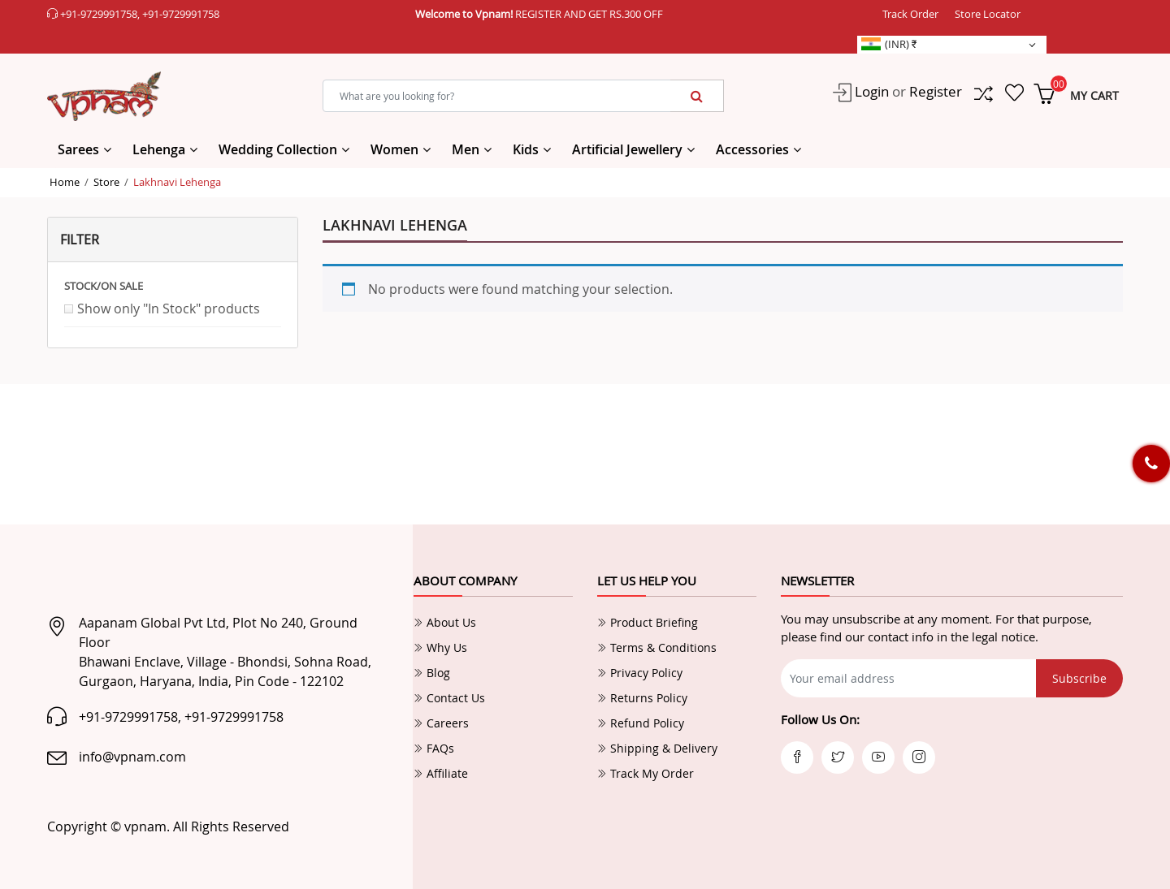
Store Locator (987, 13)
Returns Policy (642, 698)
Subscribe (1079, 678)
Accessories (752, 149)
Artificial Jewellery (627, 149)
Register (935, 91)
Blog (432, 672)
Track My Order (645, 773)
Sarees (78, 149)
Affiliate (441, 773)
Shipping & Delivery (657, 748)
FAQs (434, 748)
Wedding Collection (278, 149)
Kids (526, 149)
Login (870, 91)
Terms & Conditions (657, 647)
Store (106, 182)
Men (465, 149)
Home (65, 182)
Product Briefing (647, 622)
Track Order (910, 13)
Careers (441, 723)
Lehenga (158, 149)
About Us (445, 622)
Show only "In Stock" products (168, 308)
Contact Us (449, 698)
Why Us (440, 647)
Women (394, 149)
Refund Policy (640, 723)
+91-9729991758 (98, 13)
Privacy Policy (639, 672)
